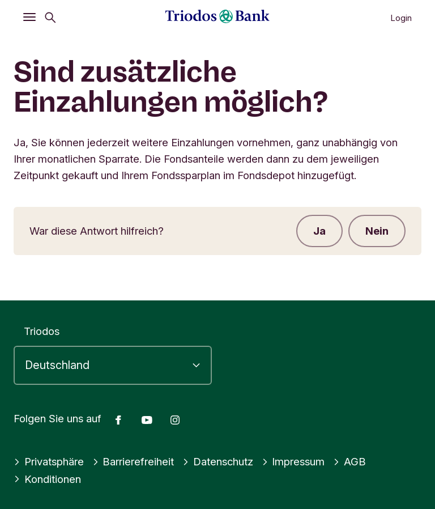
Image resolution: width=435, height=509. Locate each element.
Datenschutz (217, 461)
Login (401, 17)
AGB (349, 461)
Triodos (41, 331)
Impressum (293, 461)
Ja (319, 230)
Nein (377, 230)
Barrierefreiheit (133, 461)
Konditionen (47, 479)
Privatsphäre (49, 461)
